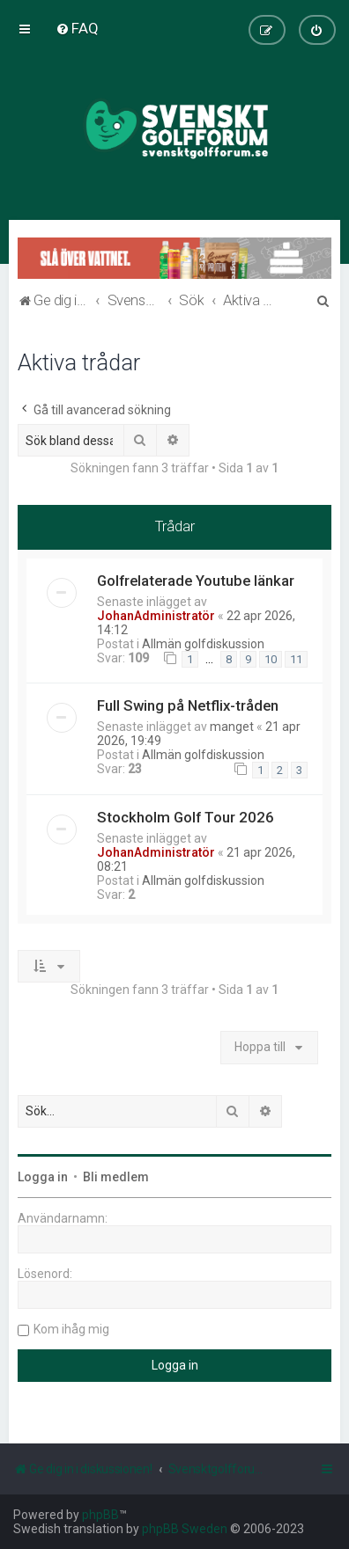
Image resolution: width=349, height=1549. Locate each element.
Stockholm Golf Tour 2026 (185, 817)
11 (296, 659)
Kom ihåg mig (71, 1329)
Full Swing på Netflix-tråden (187, 705)
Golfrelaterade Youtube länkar (195, 580)
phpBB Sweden (184, 1529)
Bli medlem (116, 1177)
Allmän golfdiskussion (203, 644)
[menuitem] (77, 28)
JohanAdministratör (156, 616)
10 (270, 659)
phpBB (100, 1515)
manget (232, 727)
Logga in (43, 1177)
